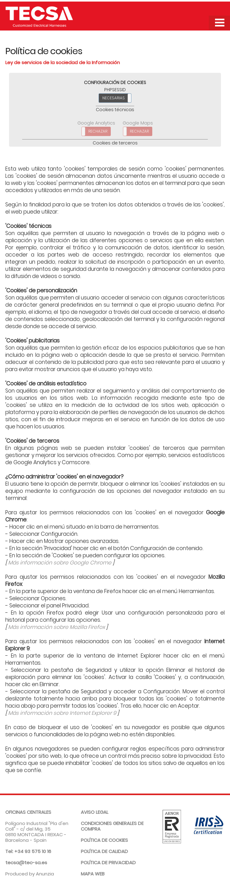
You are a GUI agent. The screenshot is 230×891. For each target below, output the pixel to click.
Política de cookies (104, 840)
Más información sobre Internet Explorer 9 (62, 713)
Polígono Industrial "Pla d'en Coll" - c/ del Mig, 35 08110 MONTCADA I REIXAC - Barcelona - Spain (36, 826)
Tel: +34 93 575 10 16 (28, 851)
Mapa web (93, 873)
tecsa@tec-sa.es (26, 862)
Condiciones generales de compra (112, 826)
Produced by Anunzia (29, 873)
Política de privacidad (108, 862)
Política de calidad (104, 851)
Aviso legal (94, 812)
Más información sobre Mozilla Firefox (56, 627)
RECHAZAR (97, 131)
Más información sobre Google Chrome (59, 562)
